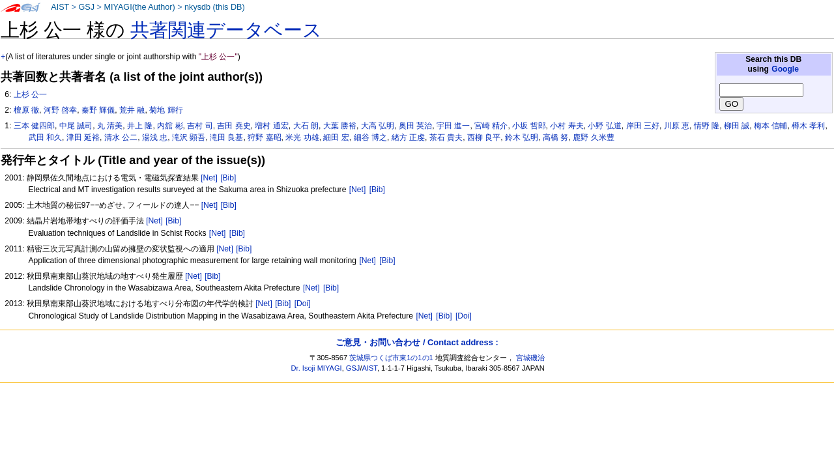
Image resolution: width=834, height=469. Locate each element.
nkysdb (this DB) (214, 7)
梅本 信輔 (770, 125)
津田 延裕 (83, 137)
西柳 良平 (483, 137)
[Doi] (303, 303)
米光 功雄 (302, 137)
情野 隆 (706, 125)
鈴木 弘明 (521, 137)
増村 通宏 (271, 125)
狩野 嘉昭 (264, 137)
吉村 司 (199, 125)
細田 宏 (336, 137)
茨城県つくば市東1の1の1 (391, 358)
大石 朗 (306, 125)
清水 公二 (120, 137)
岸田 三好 (642, 125)
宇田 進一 (453, 125)
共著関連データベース (226, 30)
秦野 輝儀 (98, 110)
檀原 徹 (26, 110)
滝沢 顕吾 (188, 137)
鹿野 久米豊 (593, 137)
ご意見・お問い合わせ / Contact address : (417, 342)
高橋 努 (555, 137)
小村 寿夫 (566, 125)
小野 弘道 (604, 125)
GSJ (86, 7)
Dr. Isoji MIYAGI (316, 368)
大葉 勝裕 (339, 125)
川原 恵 (676, 125)
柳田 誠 (736, 125)
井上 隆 (139, 125)
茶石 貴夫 (446, 137)
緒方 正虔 (408, 137)
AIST (60, 7)
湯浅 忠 (154, 137)
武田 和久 (45, 137)
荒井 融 (132, 110)
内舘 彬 (169, 125)
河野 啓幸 (60, 110)
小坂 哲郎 (528, 125)
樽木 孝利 (808, 125)
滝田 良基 (226, 137)
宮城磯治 (530, 358)
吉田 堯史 (233, 125)
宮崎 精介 (491, 125)
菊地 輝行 (165, 110)
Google (785, 69)
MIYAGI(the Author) (139, 7)
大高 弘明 (377, 125)
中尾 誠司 (76, 125)
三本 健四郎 (34, 125)
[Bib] (228, 177)
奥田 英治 (415, 125)
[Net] (209, 177)
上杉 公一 (30, 94)
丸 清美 (109, 125)
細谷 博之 (370, 137)
